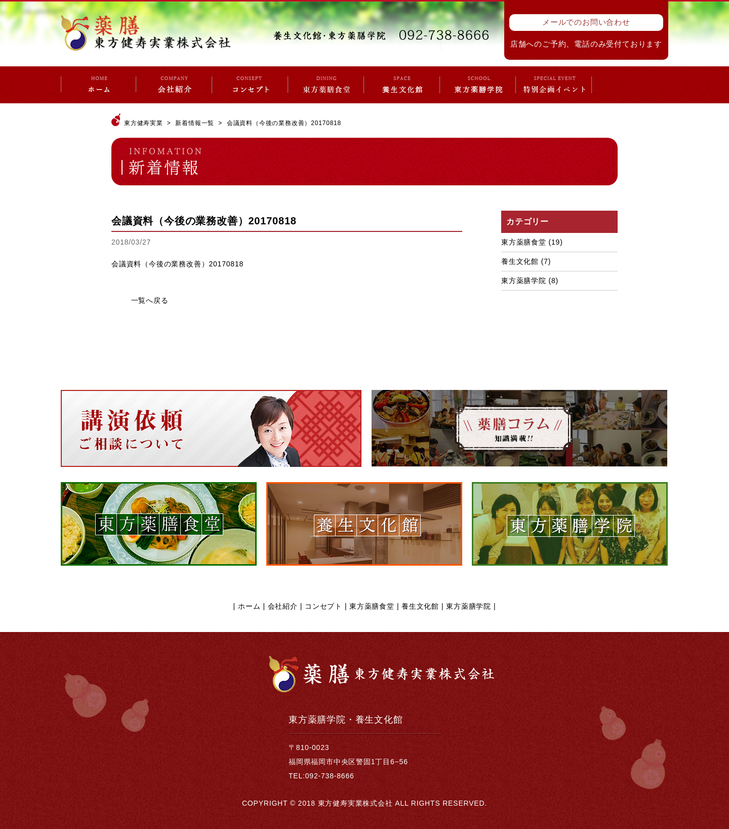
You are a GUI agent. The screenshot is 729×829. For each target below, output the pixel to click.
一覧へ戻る (150, 300)
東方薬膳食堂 (523, 242)
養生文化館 (520, 261)
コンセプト (323, 606)
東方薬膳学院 (523, 281)
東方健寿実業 (143, 123)
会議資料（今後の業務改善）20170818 (177, 264)
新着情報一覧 (194, 123)
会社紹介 (283, 606)
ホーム (249, 606)
